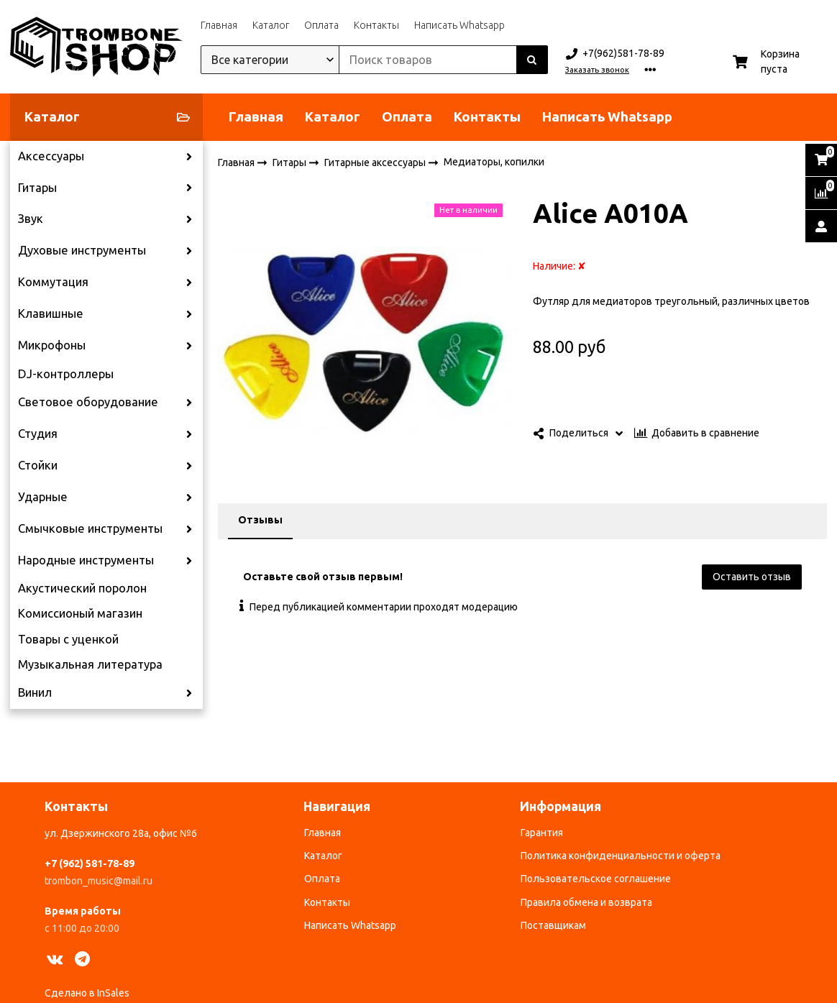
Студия (38, 433)
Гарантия (542, 832)
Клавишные (50, 313)
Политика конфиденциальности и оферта (621, 855)
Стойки (38, 465)
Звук (30, 218)
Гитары (37, 187)
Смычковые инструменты (90, 528)
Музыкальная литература (90, 664)
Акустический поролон (82, 588)
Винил (35, 692)
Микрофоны (52, 345)
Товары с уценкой (68, 639)
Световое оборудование (88, 401)
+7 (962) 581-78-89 (89, 863)
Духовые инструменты (82, 250)
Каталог (270, 25)
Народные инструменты (86, 560)
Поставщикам (553, 925)
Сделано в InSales (87, 993)
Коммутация (53, 281)
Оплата (321, 25)
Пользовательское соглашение (596, 878)
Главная (219, 25)
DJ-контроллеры (66, 373)
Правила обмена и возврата (586, 902)
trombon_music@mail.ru (98, 881)
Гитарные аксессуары (376, 162)
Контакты (376, 25)
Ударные (43, 496)
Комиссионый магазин (80, 613)
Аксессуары (51, 156)
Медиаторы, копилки (494, 162)
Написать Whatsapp (459, 25)
